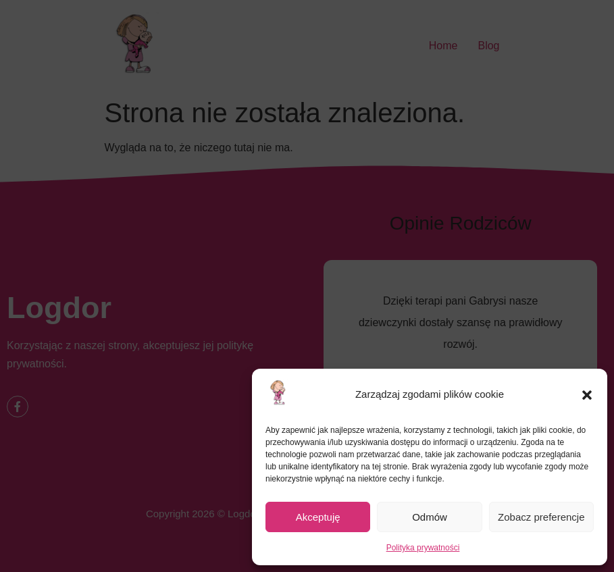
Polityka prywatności (423, 547)
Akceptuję (318, 517)
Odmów (429, 517)
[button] (587, 395)
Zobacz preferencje (541, 517)
